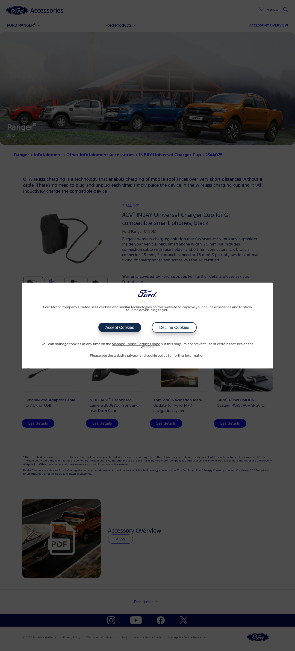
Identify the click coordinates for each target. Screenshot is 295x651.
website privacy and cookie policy (140, 355)
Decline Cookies (174, 327)
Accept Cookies (119, 327)
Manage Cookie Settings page (136, 344)
